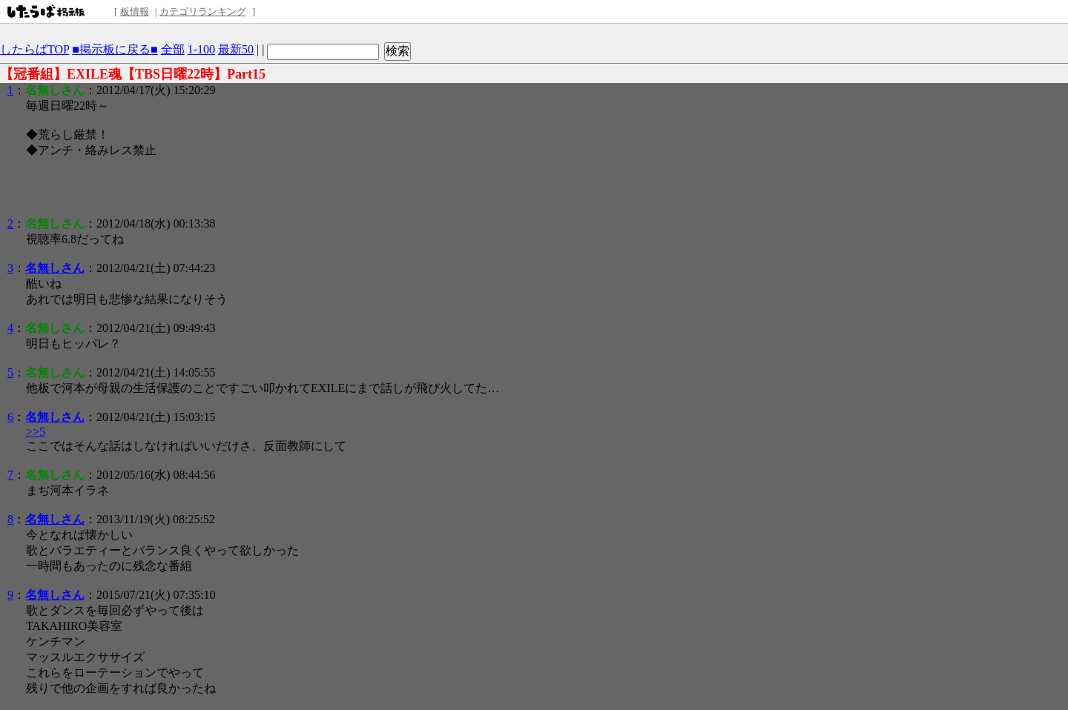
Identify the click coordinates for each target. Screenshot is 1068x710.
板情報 (134, 11)
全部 (173, 49)
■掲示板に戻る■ (114, 49)
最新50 (236, 49)
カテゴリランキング (202, 11)
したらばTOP (34, 49)
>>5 (35, 431)
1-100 (201, 49)
